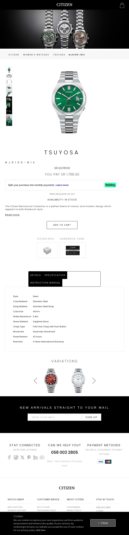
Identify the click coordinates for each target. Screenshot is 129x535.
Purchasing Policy (46, 503)
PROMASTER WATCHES (18, 509)
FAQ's (39, 509)
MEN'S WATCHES (15, 500)
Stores (99, 503)
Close (104, 523)
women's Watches (36, 54)
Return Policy (44, 506)
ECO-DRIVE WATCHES (17, 506)
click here (41, 530)
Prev (36, 380)
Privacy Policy (74, 503)
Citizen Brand (73, 500)
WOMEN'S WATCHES (17, 503)
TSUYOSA (59, 54)
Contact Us (102, 506)
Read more (12, 214)
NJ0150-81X (77, 54)
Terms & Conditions (77, 506)
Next (93, 380)
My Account (43, 500)
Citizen (14, 54)
